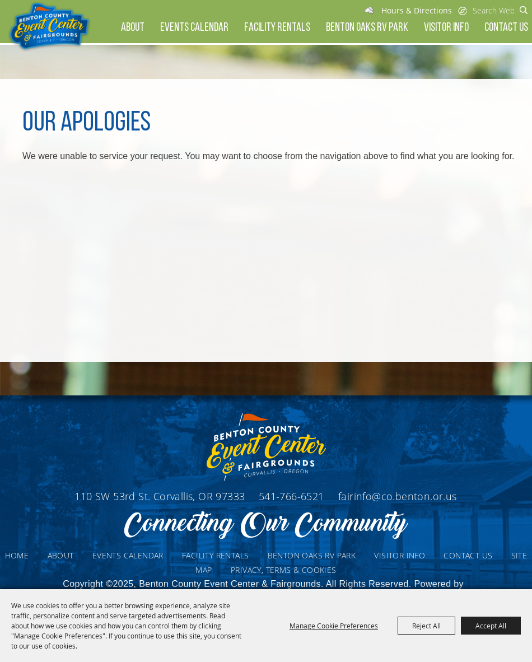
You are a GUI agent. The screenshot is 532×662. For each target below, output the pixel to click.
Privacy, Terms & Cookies (284, 570)
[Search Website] (493, 10)
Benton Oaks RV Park (367, 28)
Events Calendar (194, 28)
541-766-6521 (293, 496)
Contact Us (506, 28)
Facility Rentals (277, 28)
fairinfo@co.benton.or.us (397, 496)
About (132, 28)
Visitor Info (446, 28)
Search (524, 10)
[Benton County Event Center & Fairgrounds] (49, 27)
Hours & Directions (416, 10)
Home (17, 555)
